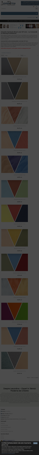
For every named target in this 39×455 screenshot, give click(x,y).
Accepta (35, 443)
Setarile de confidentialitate (8, 453)
